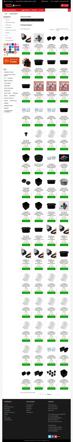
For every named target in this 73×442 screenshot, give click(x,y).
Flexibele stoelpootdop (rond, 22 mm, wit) (39, 142)
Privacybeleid (8, 27)
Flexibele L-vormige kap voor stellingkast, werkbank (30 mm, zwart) (64, 238)
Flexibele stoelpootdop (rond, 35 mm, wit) (51, 309)
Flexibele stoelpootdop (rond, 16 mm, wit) (64, 333)
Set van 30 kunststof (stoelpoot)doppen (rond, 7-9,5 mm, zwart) (26, 142)
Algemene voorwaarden (10, 30)
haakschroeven (13, 100)
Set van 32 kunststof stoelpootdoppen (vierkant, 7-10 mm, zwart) (26, 238)
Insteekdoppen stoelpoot (26, 20)
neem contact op (9, 1)
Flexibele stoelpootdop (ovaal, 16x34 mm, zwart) (38, 381)
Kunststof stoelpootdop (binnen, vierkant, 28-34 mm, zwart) (51, 214)
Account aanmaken (64, 1)
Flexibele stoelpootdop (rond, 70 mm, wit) (39, 285)
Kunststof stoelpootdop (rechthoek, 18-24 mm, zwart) (51, 70)
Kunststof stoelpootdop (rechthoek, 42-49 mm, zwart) (26, 70)
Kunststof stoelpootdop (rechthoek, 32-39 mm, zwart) (64, 118)
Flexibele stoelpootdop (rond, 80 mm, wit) (26, 285)
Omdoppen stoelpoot (38, 20)
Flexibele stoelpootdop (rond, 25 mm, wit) (39, 333)
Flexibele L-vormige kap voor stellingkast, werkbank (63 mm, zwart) (26, 47)
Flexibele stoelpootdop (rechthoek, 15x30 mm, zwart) (51, 46)
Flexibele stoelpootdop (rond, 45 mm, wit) (64, 285)
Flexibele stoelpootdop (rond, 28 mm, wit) (26, 333)
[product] (26, 38)
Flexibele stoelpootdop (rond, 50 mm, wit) (39, 357)
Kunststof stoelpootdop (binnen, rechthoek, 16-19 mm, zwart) (38, 238)
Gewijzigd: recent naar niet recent (62, 29)
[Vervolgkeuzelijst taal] (46, 1)
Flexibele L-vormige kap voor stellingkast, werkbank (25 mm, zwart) (26, 262)
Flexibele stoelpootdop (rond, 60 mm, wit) (26, 357)
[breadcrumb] (5, 14)
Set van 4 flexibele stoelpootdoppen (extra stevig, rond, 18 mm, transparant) (51, 95)
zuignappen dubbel (8, 105)
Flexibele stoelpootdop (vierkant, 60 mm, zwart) (26, 213)
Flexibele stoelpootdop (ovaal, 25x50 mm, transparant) (51, 166)
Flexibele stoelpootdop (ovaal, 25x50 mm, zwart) (64, 357)
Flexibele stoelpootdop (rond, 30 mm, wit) (64, 309)
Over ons (7, 19)
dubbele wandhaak (8, 80)
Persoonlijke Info (29, 405)
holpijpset (6, 108)
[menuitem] (3, 10)
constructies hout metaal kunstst (9, 75)
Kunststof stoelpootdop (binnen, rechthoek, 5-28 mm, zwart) (64, 71)
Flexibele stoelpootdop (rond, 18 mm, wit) (51, 333)
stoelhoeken (15, 93)
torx (5, 78)
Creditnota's (29, 408)
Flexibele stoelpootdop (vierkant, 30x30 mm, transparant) (51, 119)
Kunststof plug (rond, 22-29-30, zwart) (38, 165)
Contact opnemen (9, 40)
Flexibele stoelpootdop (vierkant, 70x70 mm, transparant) (51, 358)
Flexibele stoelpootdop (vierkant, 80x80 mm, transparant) (38, 119)
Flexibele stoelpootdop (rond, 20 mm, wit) (51, 142)
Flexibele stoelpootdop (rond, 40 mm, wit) (39, 309)
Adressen (28, 410)
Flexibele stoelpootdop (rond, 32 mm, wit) (64, 142)
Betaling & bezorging (10, 22)
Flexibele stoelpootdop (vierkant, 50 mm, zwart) (64, 381)
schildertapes (7, 85)
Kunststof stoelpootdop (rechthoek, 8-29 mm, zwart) (26, 94)
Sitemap (7, 32)
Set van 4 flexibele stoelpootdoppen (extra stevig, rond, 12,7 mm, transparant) (64, 95)
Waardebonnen (29, 412)
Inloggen (56, 1)
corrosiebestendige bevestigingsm (8, 111)
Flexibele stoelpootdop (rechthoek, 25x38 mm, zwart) (26, 381)
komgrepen (10, 78)
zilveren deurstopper (8, 88)
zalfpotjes (6, 103)
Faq (6, 35)
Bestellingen (29, 406)
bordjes (5, 95)
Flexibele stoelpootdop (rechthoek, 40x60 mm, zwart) (64, 46)
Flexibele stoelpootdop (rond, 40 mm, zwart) (51, 381)
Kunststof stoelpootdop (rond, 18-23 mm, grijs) (64, 190)
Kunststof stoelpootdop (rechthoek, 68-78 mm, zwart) (51, 190)
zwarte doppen (7, 83)
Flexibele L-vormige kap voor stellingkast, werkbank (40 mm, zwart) (51, 262)
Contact (51, 401)
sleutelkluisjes (12, 95)
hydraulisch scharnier (9, 72)
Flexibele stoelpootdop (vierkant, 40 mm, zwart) (26, 166)
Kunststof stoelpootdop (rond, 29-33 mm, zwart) (38, 46)
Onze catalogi (8, 37)
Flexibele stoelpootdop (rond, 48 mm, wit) (51, 285)
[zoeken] (63, 10)
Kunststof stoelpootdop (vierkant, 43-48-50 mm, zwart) (38, 70)
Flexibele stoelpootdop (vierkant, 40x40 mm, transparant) (26, 119)
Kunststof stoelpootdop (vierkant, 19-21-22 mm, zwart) (64, 261)
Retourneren (8, 25)
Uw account (30, 401)
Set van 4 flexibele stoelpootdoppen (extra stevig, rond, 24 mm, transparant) (39, 95)
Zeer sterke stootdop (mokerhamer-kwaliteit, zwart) (26, 190)
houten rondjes (7, 93)
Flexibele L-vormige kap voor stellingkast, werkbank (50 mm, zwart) (51, 238)
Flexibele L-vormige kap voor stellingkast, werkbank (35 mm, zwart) (39, 262)
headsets (6, 100)
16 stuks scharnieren (8, 98)
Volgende (49, 394)
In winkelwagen (26, 53)
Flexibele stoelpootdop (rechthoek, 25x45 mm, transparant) (64, 166)
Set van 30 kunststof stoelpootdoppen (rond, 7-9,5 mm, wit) (64, 214)
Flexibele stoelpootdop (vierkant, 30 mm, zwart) (38, 190)
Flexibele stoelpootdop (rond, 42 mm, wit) (26, 309)
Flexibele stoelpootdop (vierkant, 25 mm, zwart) (38, 213)
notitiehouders (7, 90)
